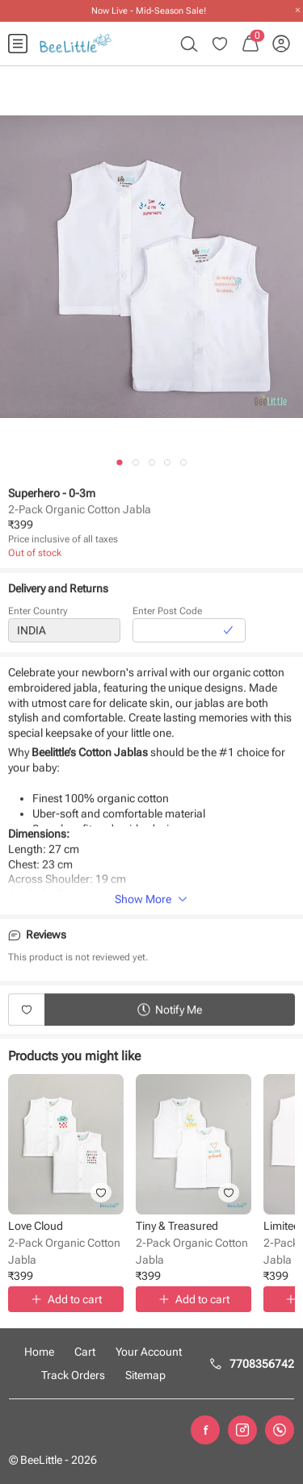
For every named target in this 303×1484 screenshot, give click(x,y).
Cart (84, 1351)
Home (39, 1351)
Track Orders (73, 1375)
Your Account (149, 1351)
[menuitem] (17, 43)
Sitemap (145, 1375)
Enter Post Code (167, 612)
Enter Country (38, 612)
